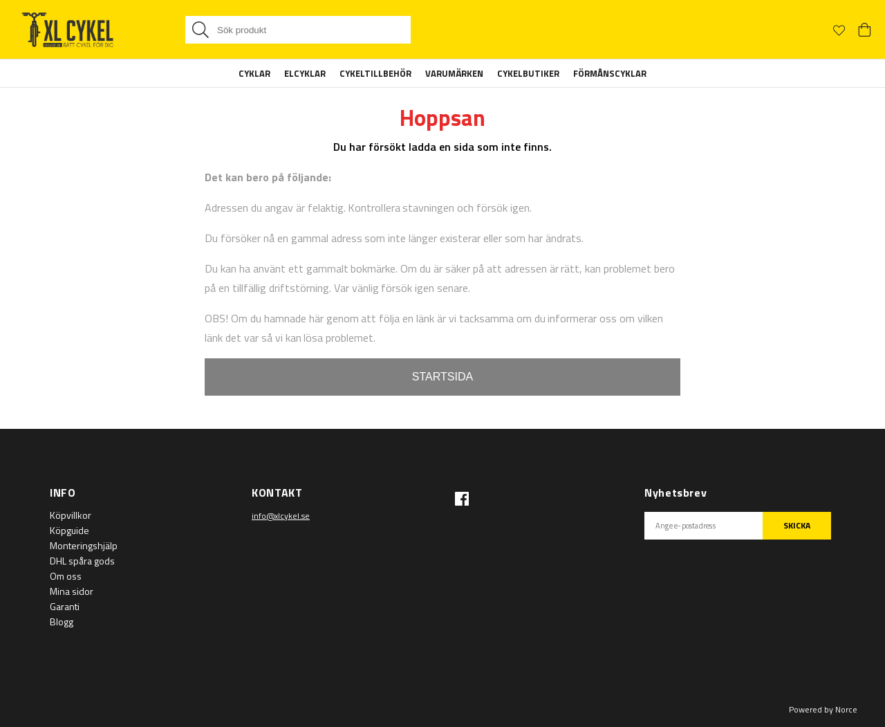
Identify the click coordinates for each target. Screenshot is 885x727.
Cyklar (254, 73)
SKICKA (796, 525)
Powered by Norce (823, 709)
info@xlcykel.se (281, 515)
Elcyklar (305, 73)
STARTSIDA (442, 377)
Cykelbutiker (528, 73)
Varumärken (454, 73)
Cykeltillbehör (375, 73)
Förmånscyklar (609, 73)
